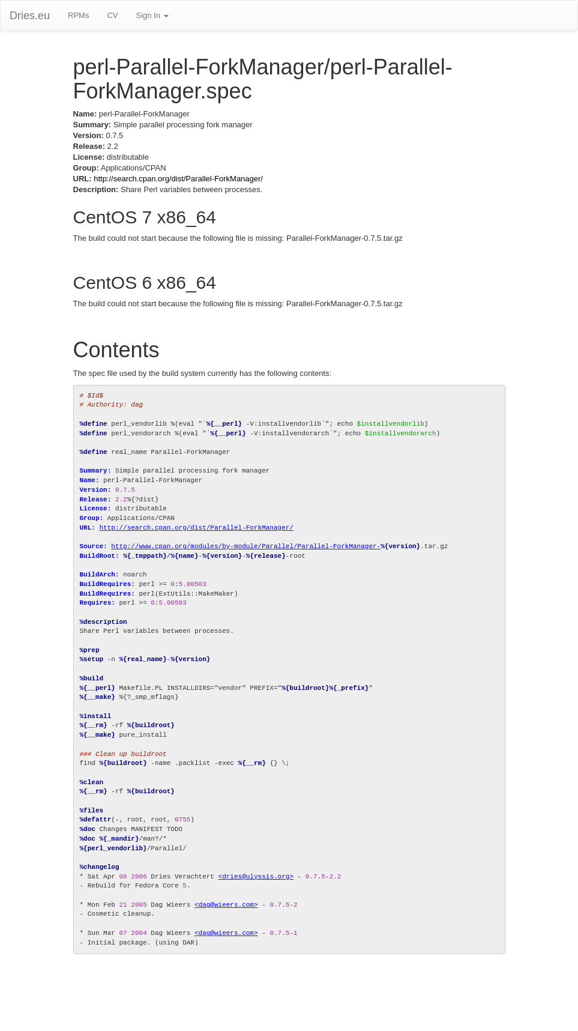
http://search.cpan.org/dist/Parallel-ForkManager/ (178, 178)
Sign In (152, 15)
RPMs (78, 15)
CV (112, 15)
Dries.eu (30, 16)
